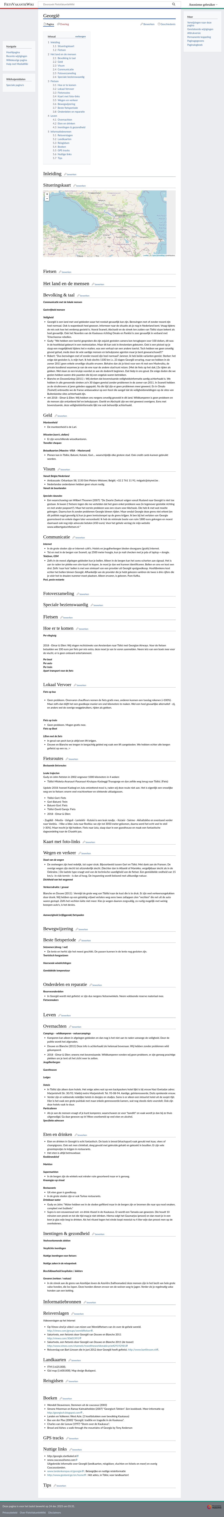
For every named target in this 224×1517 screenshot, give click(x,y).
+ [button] (47, 194)
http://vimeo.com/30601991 (63, 1338)
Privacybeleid (9, 1512)
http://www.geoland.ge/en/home (65, 1474)
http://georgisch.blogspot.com (63, 1412)
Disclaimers (54, 1512)
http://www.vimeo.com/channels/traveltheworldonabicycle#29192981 (86, 1345)
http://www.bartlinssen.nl (142, 1349)
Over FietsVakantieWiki (33, 1512)
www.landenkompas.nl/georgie (64, 1471)
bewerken (71, 174)
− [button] (47, 199)
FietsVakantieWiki (19, 4)
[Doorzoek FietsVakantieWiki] (109, 4)
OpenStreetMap (158, 255)
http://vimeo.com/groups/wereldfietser (69, 1330)
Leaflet (146, 255)
